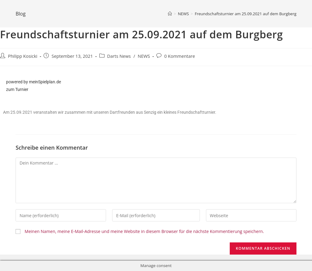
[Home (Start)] (170, 13)
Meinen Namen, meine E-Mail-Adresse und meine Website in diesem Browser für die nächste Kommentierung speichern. (144, 231)
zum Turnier (17, 89)
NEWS (144, 56)
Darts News (119, 56)
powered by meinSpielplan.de (33, 81)
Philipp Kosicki (22, 56)
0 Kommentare (179, 56)
